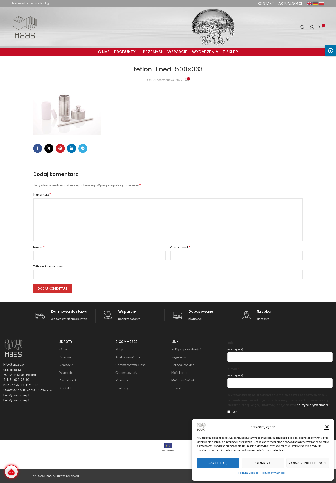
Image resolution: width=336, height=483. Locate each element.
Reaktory (121, 388)
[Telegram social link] (82, 148)
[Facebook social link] (37, 148)
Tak (234, 412)
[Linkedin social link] (71, 148)
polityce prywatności (312, 405)
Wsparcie (66, 372)
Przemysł (65, 357)
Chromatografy (126, 372)
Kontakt (65, 388)
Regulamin (178, 357)
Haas (47, 476)
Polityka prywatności (273, 472)
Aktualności (67, 380)
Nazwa (39, 247)
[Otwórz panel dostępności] (330, 50)
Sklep (119, 349)
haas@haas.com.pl (16, 400)
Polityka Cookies (248, 472)
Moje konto (179, 372)
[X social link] (48, 148)
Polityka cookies (182, 365)
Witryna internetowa (48, 266)
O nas (63, 349)
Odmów (262, 463)
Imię (230, 342)
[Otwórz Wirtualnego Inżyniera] (11, 471)
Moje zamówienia (183, 380)
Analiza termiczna (127, 357)
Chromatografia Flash (130, 365)
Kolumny (121, 380)
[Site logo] (25, 27)
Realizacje (66, 365)
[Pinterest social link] (60, 148)
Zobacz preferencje (308, 463)
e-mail (232, 369)
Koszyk (176, 388)
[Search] (302, 27)
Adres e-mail (180, 247)
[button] (327, 426)
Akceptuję (217, 463)
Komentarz (42, 194)
